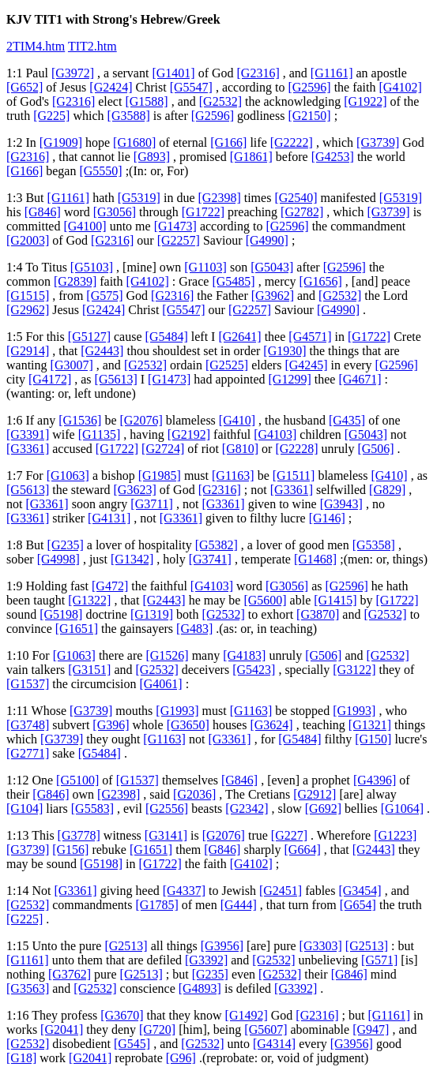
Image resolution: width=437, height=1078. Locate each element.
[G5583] (92, 808)
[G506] (375, 448)
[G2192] (189, 434)
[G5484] (166, 336)
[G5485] (233, 281)
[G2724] (162, 448)
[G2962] (27, 309)
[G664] (302, 849)
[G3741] (210, 559)
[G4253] (332, 156)
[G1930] (284, 350)
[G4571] (309, 336)
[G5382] (216, 545)
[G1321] (369, 725)
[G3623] (135, 489)
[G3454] (359, 890)
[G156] (70, 849)
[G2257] (178, 240)
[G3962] (272, 295)
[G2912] (314, 794)
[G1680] (134, 142)
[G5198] (61, 614)
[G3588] (128, 115)
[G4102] (400, 87)
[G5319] (139, 197)
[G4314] (274, 1043)
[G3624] (271, 725)
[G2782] (302, 212)
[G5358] (373, 545)
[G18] (21, 1058)
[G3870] (317, 614)
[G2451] (280, 890)
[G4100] (84, 226)
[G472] (110, 586)
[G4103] (275, 434)
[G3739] (377, 142)
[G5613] (116, 379)
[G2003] (27, 240)
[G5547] (191, 87)
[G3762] (69, 974)
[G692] (323, 808)
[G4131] (109, 518)
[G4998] (58, 559)
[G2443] (102, 350)
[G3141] (166, 835)
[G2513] (125, 946)
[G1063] (68, 475)
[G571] (379, 960)
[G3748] (27, 725)
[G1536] (79, 420)
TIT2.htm (92, 46)
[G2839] (75, 281)
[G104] (24, 808)
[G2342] (246, 808)
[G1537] (27, 684)
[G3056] (114, 212)
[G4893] (200, 988)
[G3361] (27, 448)
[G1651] (76, 628)
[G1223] (395, 835)
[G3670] (121, 1015)
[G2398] (219, 197)
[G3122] (354, 669)
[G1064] (402, 808)
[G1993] (177, 710)
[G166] (228, 142)
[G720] (157, 1029)
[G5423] (253, 669)
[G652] (24, 87)
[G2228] (296, 448)
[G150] (373, 739)
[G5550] (100, 171)
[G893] (152, 156)
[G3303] (320, 946)
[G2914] (27, 350)
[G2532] (220, 101)
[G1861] (251, 156)
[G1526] (166, 655)
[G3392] (206, 960)
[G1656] (320, 281)
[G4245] (305, 365)
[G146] (327, 518)
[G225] (51, 115)
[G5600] (264, 600)
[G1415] (335, 600)
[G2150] (309, 115)
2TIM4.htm (35, 46)
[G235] (65, 545)
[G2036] (194, 794)
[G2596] (309, 87)
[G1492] (246, 1015)
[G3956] (222, 946)
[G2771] (27, 753)
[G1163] (233, 475)
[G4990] (267, 240)
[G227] (289, 835)
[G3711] (151, 504)
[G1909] (61, 142)
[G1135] (99, 434)
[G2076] (141, 420)
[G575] (104, 295)
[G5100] (77, 780)
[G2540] (295, 197)
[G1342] (132, 559)
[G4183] (244, 655)
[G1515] (27, 295)
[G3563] (27, 988)
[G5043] (272, 267)
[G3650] (188, 725)
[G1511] (294, 475)
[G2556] (166, 808)
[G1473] (175, 226)
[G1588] (146, 101)
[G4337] (184, 890)
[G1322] (89, 600)
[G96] (181, 1058)
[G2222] (291, 142)
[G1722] (203, 212)
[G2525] (226, 365)
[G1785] (157, 904)
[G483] (194, 628)
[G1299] (290, 379)
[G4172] (49, 379)
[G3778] (79, 835)
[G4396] (374, 780)
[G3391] (27, 434)
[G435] (347, 420)
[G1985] (159, 475)
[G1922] (365, 101)
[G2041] (61, 1029)
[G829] (387, 489)
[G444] (238, 904)
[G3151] (89, 669)
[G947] (370, 1029)
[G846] (42, 212)
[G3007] (72, 365)
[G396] (110, 725)
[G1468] (315, 559)
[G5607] (265, 1029)
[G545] (132, 1043)
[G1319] (151, 614)
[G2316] (258, 73)
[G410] (237, 420)
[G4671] (359, 379)
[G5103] (91, 267)
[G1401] (173, 73)
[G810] (240, 448)
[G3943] (341, 504)
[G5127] (89, 336)
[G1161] (332, 73)
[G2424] (110, 87)
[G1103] (205, 267)
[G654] (358, 904)
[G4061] (160, 684)
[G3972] (72, 73)
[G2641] (239, 336)
